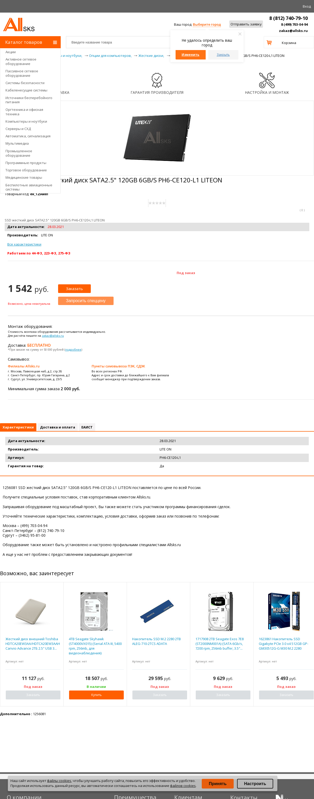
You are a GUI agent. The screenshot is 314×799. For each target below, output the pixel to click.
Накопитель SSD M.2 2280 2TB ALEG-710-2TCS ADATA (156, 641)
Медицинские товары (23, 177)
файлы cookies (59, 780)
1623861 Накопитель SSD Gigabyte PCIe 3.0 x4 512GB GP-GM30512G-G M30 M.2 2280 (283, 644)
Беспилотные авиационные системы (28, 187)
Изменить (190, 54)
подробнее (73, 349)
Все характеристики (24, 244)
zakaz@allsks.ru (293, 30)
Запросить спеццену (86, 300)
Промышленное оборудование (18, 153)
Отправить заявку (246, 24)
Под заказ (186, 272)
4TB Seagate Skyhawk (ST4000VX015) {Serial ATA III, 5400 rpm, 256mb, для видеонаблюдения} (95, 646)
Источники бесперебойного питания (28, 100)
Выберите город (207, 24)
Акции (10, 52)
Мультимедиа (17, 143)
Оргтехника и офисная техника (24, 111)
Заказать (74, 288)
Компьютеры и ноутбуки (26, 121)
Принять (218, 783)
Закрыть (223, 54)
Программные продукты (25, 162)
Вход (307, 6)
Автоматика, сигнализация (28, 136)
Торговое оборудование (26, 170)
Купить (96, 695)
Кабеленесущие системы (26, 90)
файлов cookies (183, 785)
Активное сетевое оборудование (20, 61)
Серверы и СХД (18, 128)
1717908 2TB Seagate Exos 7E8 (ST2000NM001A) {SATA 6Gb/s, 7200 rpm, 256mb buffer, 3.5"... (219, 644)
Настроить (255, 783)
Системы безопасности (24, 82)
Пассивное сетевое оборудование (21, 73)
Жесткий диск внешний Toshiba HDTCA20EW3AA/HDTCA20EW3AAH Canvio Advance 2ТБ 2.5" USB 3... (32, 644)
